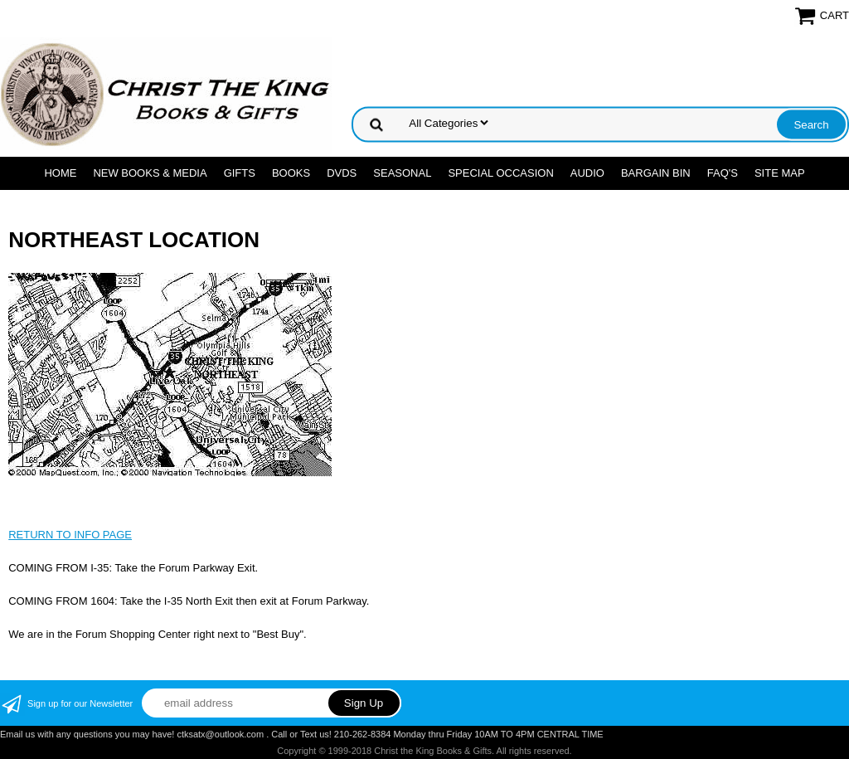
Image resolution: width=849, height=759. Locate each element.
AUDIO (587, 173)
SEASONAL (402, 173)
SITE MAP (779, 173)
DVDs (342, 173)
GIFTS (239, 173)
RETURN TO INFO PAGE (70, 534)
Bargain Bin (656, 173)
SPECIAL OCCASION (500, 173)
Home (60, 173)
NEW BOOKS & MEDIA (149, 173)
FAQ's (722, 173)
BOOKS (291, 173)
